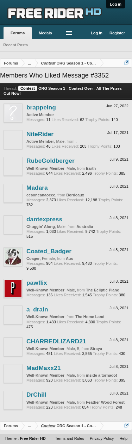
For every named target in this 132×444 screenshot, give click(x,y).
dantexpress (44, 219)
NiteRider (40, 133)
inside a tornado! (101, 375)
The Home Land (90, 317)
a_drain (37, 309)
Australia (84, 226)
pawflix (36, 282)
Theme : (25, 438)
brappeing (41, 107)
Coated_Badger (48, 251)
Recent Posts (15, 45)
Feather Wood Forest (105, 402)
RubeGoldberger (50, 160)
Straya (96, 349)
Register (117, 33)
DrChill (36, 394)
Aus (69, 258)
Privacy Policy (102, 438)
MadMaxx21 (43, 367)
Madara (37, 187)
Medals (45, 33)
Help (123, 438)
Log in (115, 4)
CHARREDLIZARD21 (56, 341)
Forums (18, 33)
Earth (91, 168)
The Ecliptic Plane (102, 290)
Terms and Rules (69, 438)
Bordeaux (75, 195)
